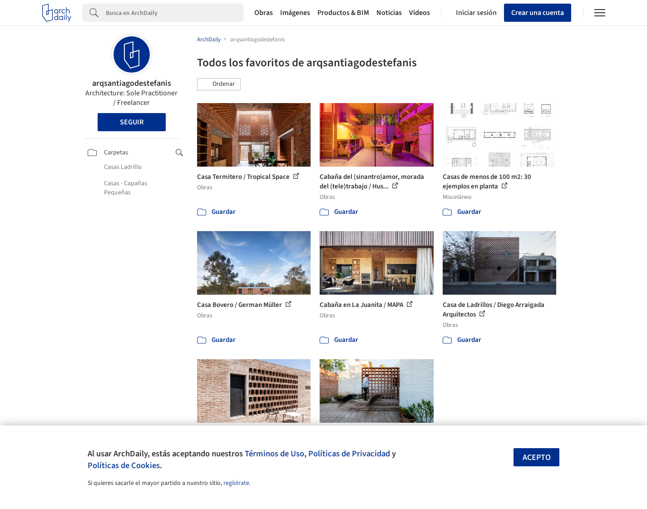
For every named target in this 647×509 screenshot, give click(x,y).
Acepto (537, 457)
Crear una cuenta (537, 13)
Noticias (389, 12)
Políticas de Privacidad (349, 454)
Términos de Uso (274, 454)
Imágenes (295, 12)
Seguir (131, 122)
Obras (263, 12)
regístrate (236, 483)
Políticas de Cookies (124, 465)
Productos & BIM (343, 12)
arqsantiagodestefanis (131, 83)
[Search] (174, 13)
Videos (419, 12)
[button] (219, 84)
